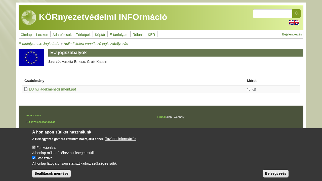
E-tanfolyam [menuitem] (119, 35)
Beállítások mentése (51, 177)
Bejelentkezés (292, 34)
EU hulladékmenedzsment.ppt (52, 89)
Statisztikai (44, 161)
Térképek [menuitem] (83, 35)
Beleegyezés (275, 177)
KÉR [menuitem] (151, 35)
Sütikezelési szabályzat (40, 121)
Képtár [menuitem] (100, 35)
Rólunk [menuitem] (138, 35)
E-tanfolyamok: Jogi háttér (39, 44)
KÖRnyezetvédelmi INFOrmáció (94, 17)
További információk (120, 142)
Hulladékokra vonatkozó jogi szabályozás (96, 44)
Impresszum (33, 115)
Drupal (161, 116)
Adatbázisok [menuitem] (62, 35)
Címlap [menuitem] (26, 35)
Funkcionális (46, 151)
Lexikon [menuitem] (42, 35)
